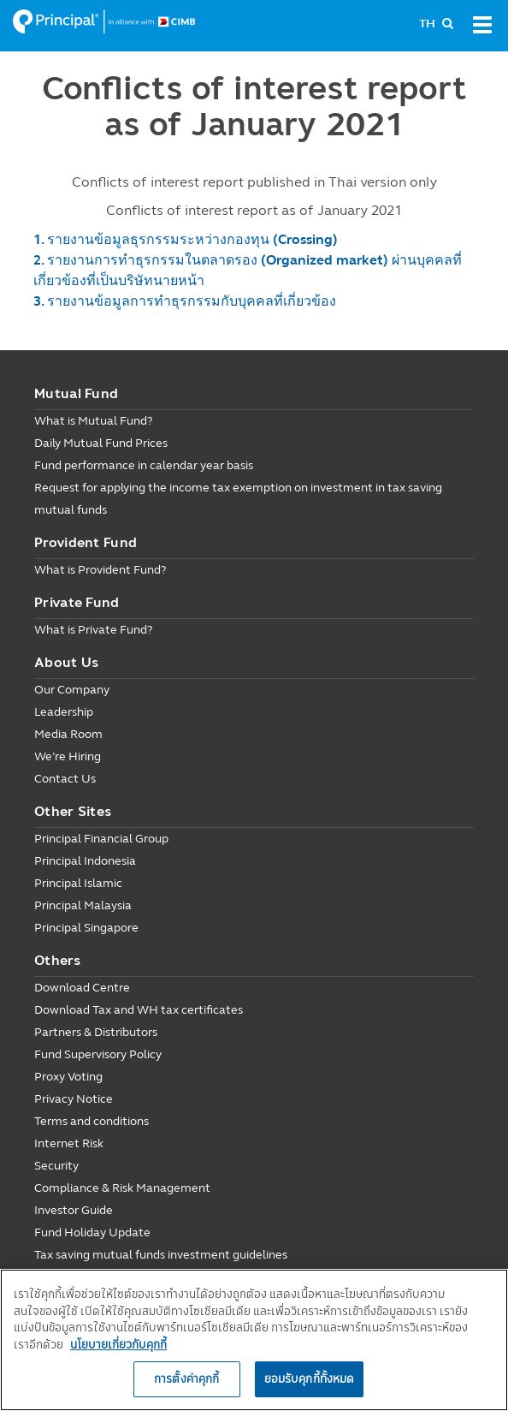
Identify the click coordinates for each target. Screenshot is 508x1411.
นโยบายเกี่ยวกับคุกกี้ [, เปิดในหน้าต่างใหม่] (118, 1344)
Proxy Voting (68, 1076)
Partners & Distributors (95, 1032)
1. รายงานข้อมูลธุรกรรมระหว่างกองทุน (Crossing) (185, 239)
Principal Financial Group (101, 838)
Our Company (71, 689)
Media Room (68, 734)
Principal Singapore (86, 927)
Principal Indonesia (85, 861)
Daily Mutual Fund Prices (101, 443)
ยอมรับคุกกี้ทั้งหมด (309, 1378)
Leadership (63, 712)
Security (56, 1165)
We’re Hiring (67, 756)
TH (427, 23)
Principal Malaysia (83, 905)
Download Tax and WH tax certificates (138, 1010)
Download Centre (82, 987)
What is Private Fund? (93, 629)
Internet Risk (68, 1143)
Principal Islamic (78, 883)
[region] (254, 1340)
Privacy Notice (73, 1099)
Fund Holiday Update (92, 1232)
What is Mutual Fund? (93, 421)
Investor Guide (73, 1210)
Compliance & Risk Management (122, 1188)
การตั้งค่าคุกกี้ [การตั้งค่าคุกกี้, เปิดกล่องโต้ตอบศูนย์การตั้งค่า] (186, 1378)
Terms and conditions (91, 1121)
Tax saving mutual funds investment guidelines (160, 1254)
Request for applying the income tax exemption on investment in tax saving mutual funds (238, 498)
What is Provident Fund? (100, 570)
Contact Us (65, 778)
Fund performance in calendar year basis (143, 465)
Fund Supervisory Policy (98, 1054)
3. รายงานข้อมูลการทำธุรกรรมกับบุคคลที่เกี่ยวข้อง (184, 301)
